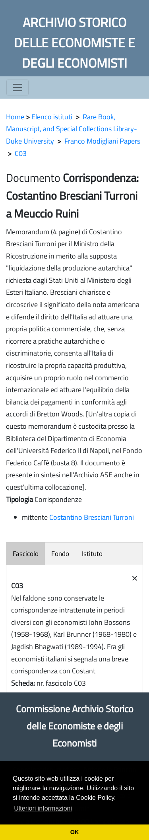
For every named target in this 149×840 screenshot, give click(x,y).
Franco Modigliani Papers (102, 141)
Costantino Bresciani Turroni (91, 517)
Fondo (60, 553)
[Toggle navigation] (17, 87)
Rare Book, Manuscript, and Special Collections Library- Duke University (71, 128)
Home (15, 116)
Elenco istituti (51, 116)
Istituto (92, 553)
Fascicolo (26, 553)
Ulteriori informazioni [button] (43, 808)
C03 (21, 153)
